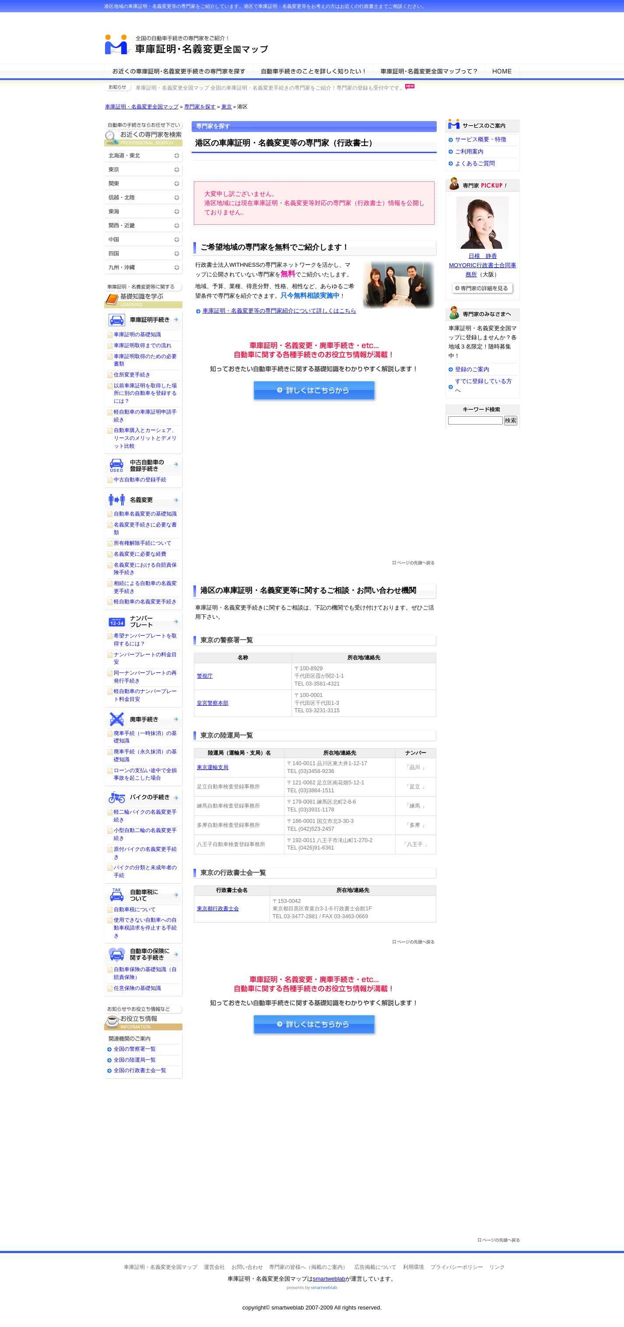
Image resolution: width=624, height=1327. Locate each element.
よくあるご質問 (475, 163)
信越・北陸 (143, 197)
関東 (143, 183)
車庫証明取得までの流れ (143, 345)
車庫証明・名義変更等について (312, 70)
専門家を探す (200, 106)
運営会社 (214, 1267)
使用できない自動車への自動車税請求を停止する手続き (145, 927)
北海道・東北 (143, 155)
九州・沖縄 (143, 267)
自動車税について (143, 894)
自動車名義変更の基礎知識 (145, 514)
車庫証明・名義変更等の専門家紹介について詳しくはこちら (279, 310)
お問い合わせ (247, 1267)
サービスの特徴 (428, 70)
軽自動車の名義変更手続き (145, 602)
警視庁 (205, 676)
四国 (143, 253)
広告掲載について (375, 1267)
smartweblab (329, 1278)
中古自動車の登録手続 (140, 480)
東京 (226, 106)
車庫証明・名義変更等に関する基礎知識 (143, 295)
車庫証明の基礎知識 (137, 334)
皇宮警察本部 (212, 703)
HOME (502, 70)
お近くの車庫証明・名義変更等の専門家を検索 (143, 133)
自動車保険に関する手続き (143, 954)
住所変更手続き (132, 375)
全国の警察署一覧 (135, 1049)
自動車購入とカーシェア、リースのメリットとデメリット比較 (145, 438)
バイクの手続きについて (143, 797)
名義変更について (143, 499)
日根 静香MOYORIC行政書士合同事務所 (482, 265)
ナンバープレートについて (143, 621)
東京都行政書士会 (218, 909)
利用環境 (413, 1267)
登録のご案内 (472, 369)
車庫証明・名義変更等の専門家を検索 (178, 70)
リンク (497, 1267)
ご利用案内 (469, 151)
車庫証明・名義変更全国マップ (142, 106)
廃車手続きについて (143, 718)
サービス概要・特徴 (480, 139)
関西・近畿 (143, 225)
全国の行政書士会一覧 (140, 1070)
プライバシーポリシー (457, 1267)
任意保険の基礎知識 (137, 988)
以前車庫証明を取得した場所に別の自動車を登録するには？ (145, 393)
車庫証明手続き (143, 319)
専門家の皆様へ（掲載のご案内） (308, 1267)
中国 (143, 239)
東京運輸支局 (212, 767)
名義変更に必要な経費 (140, 554)
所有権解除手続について (143, 543)
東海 (143, 211)
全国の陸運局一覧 (135, 1060)
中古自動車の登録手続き (143, 465)
